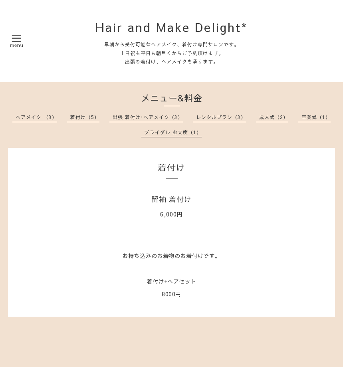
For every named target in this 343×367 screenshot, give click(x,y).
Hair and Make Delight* (171, 27)
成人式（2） (273, 117)
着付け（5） (84, 117)
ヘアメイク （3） (36, 117)
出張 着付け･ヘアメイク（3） (148, 117)
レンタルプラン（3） (221, 117)
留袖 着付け (171, 199)
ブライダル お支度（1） (173, 132)
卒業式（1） (316, 117)
